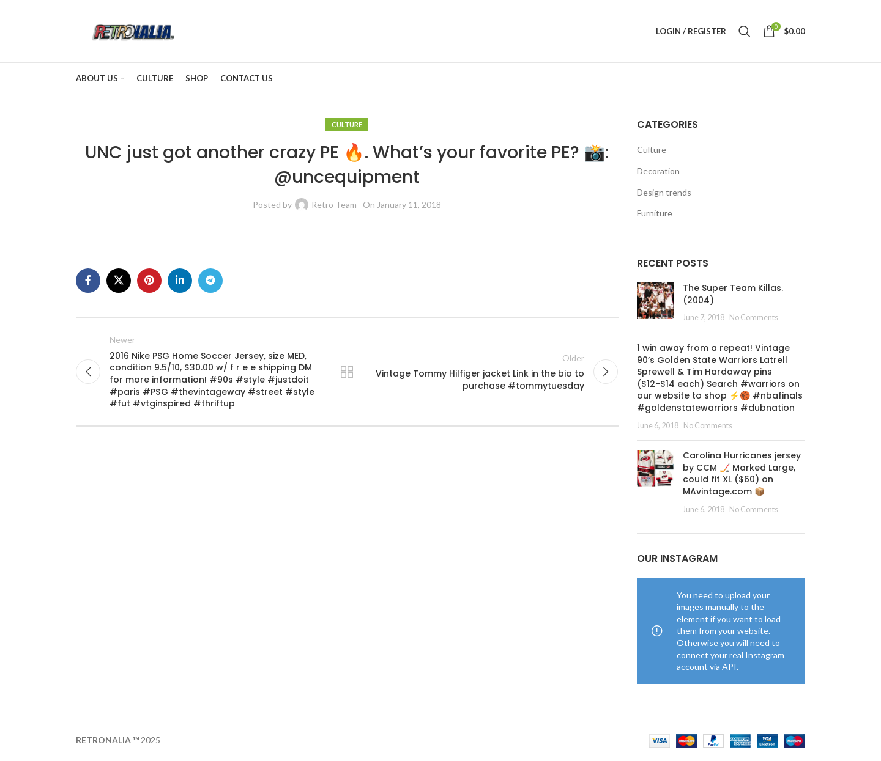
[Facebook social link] (88, 282)
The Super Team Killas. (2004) (733, 295)
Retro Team (334, 205)
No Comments (753, 318)
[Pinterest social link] (149, 282)
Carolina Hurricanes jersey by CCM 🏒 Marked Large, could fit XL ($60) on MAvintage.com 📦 (742, 474)
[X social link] (118, 282)
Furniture (654, 214)
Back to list (347, 373)
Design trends (664, 193)
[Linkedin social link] (180, 282)
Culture (347, 126)
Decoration (658, 172)
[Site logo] (133, 31)
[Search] (744, 32)
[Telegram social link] (210, 282)
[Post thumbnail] (655, 304)
